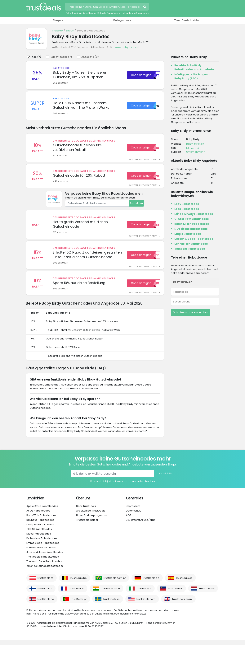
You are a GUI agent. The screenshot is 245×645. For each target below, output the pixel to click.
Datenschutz (133, 516)
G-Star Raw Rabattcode (191, 219)
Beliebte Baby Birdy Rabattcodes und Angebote (194, 67)
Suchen (145, 7)
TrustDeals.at (45, 583)
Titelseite (57, 30)
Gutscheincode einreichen (190, 312)
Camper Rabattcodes (40, 530)
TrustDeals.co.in (110, 594)
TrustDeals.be (78, 583)
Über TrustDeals (86, 511)
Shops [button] (57, 20)
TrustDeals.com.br (114, 583)
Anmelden (136, 206)
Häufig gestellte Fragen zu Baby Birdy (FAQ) (193, 76)
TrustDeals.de (150, 583)
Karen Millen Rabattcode (191, 224)
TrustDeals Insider (186, 20)
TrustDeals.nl (207, 594)
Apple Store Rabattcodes (42, 511)
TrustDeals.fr (76, 594)
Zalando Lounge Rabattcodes (45, 571)
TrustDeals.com (145, 604)
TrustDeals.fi (44, 594)
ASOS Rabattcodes (38, 516)
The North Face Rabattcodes (44, 566)
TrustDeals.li (175, 594)
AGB (128, 520)
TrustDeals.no (45, 604)
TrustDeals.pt (78, 604)
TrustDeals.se (111, 604)
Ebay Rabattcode (186, 204)
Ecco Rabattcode (186, 209)
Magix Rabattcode (187, 234)
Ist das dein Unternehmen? (195, 150)
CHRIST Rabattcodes (39, 534)
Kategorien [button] (121, 20)
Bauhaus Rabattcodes (40, 525)
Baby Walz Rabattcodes (41, 520)
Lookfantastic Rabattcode (135, 13)
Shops (70, 30)
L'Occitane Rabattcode (191, 229)
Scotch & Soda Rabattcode (193, 239)
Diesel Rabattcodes (38, 539)
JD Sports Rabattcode (108, 13)
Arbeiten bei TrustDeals (90, 516)
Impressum (133, 511)
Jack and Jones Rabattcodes (44, 557)
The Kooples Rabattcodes (42, 562)
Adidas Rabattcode (85, 13)
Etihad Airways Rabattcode (193, 214)
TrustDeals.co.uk (182, 604)
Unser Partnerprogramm (91, 520)
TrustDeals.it (143, 594)
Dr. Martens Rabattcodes (41, 543)
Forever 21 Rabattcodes (41, 553)
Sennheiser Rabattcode (191, 244)
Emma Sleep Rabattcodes (42, 548)
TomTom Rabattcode (189, 249)
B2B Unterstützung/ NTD (140, 525)
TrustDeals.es (184, 583)
